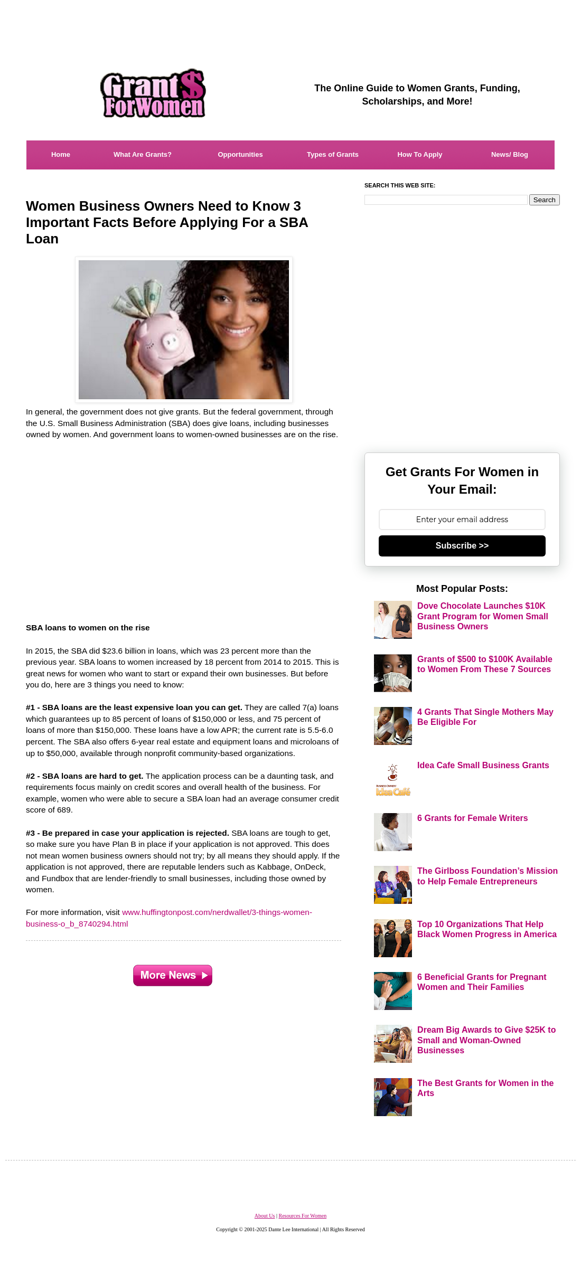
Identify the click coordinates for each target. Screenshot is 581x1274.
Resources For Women (302, 1216)
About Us (265, 1216)
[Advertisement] (290, 24)
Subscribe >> (462, 545)
